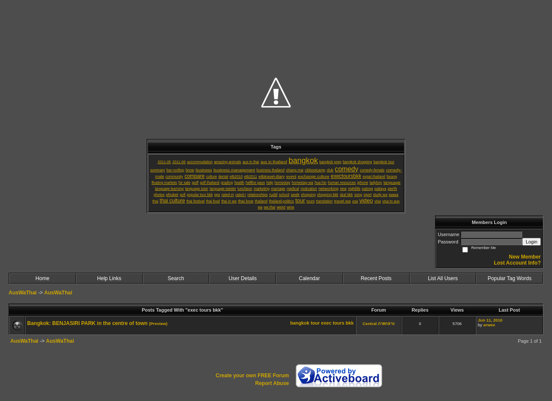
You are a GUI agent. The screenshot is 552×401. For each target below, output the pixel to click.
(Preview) (158, 323)
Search (176, 278)
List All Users (443, 278)
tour (315, 322)
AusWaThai (23, 293)
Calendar (309, 278)
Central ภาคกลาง (379, 323)
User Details (243, 278)
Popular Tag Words (510, 278)
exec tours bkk (337, 322)
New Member (525, 257)
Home (42, 278)
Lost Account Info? (517, 263)
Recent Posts (376, 278)
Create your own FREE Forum (252, 376)
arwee (489, 324)
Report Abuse (272, 383)
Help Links (109, 278)
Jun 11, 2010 (490, 320)
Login (531, 241)
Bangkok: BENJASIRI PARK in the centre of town (87, 323)
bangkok (299, 322)
